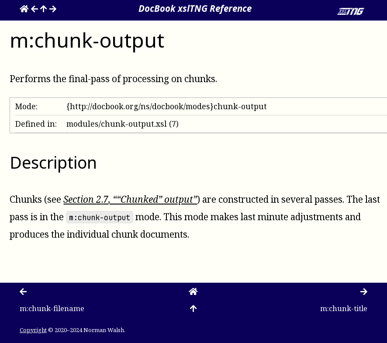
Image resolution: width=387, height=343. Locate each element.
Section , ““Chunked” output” (130, 199)
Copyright (33, 330)
